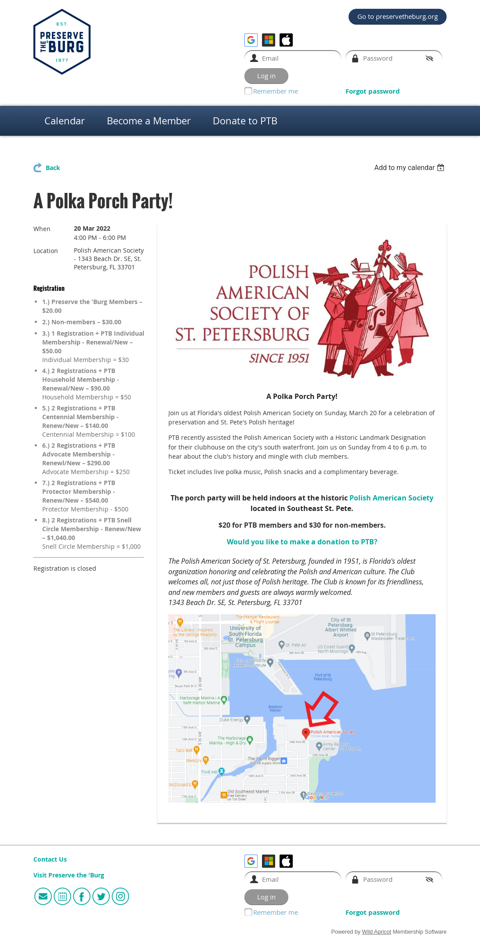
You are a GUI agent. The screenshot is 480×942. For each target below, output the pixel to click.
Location (45, 250)
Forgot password (372, 91)
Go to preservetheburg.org (397, 16)
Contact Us (50, 859)
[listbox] (410, 167)
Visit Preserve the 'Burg (68, 875)
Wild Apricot (377, 932)
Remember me (275, 91)
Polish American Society (391, 498)
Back (53, 167)
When (42, 229)
